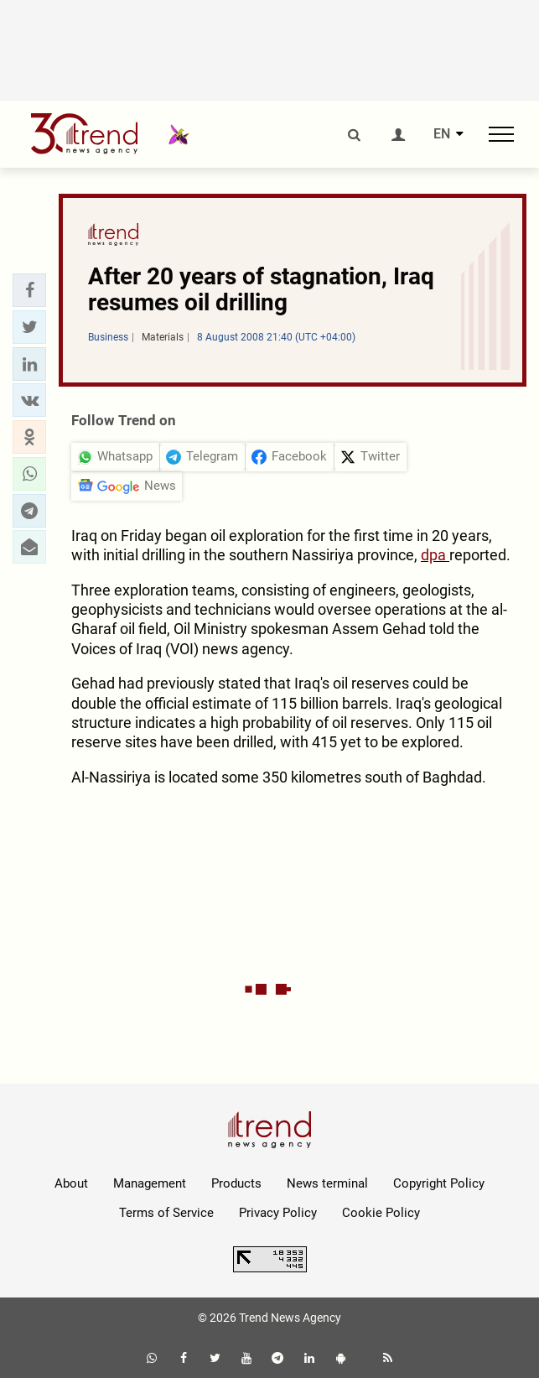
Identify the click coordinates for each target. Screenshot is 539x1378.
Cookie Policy (381, 1212)
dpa (435, 555)
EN (441, 134)
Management (149, 1183)
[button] (29, 290)
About (71, 1183)
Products (236, 1183)
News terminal (327, 1183)
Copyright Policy (439, 1183)
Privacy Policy (278, 1212)
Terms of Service (166, 1212)
